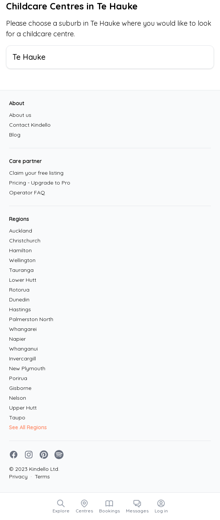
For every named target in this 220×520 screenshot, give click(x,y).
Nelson (17, 397)
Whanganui (23, 348)
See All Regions (28, 427)
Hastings (20, 309)
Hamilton (20, 250)
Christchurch (24, 240)
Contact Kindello (30, 124)
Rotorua (19, 289)
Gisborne (20, 388)
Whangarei (23, 329)
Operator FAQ (27, 192)
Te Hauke (28, 57)
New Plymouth (27, 368)
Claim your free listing (36, 172)
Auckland (20, 230)
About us (20, 115)
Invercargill (22, 358)
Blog (14, 134)
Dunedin (19, 299)
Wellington (22, 260)
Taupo (17, 417)
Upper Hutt (23, 407)
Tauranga (21, 270)
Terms (40, 476)
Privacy (18, 476)
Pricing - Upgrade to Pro (39, 182)
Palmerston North (31, 319)
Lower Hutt (22, 279)
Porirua (18, 378)
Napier (17, 338)
